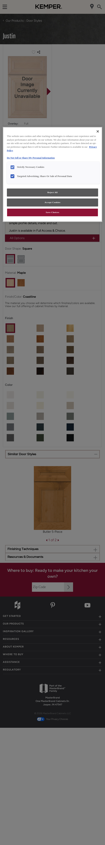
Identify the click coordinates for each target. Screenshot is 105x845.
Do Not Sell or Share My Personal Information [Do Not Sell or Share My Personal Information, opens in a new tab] (31, 158)
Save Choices (52, 212)
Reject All (52, 192)
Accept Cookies (52, 202)
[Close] (98, 131)
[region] (53, 174)
